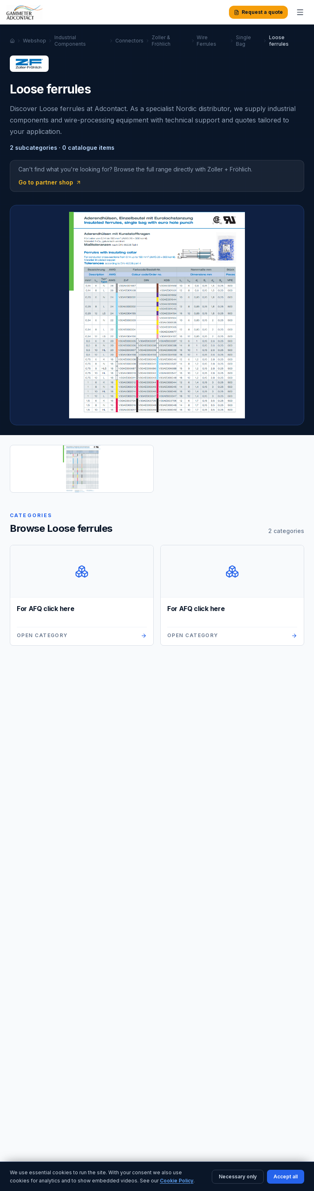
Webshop (34, 41)
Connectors (129, 41)
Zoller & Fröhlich (161, 40)
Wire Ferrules (206, 40)
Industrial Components (70, 40)
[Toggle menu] (300, 12)
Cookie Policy (176, 1181)
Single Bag (243, 40)
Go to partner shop (49, 182)
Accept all (286, 1176)
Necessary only (238, 1176)
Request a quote (258, 12)
